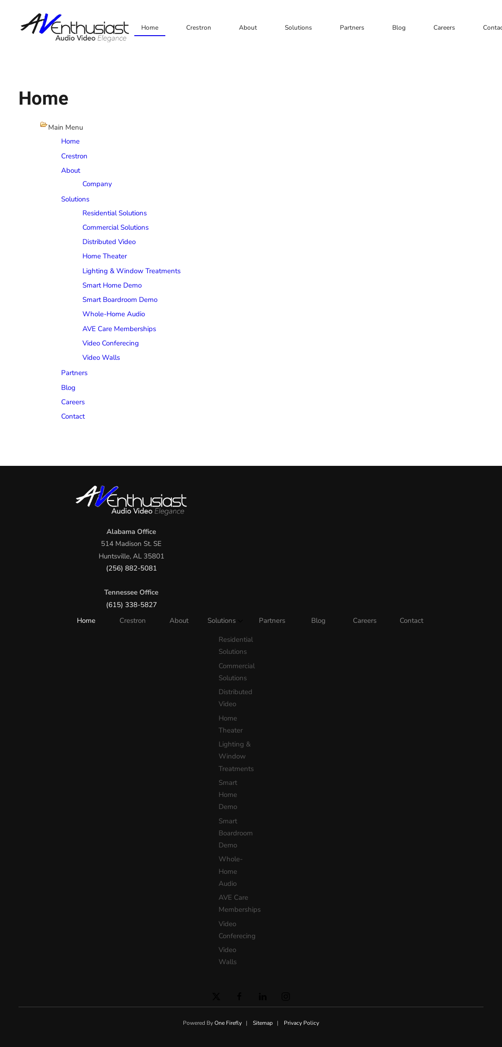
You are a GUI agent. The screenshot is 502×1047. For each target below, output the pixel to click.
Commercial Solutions (115, 227)
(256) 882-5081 (131, 568)
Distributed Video (109, 241)
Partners (352, 27)
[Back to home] (76, 27)
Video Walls (101, 357)
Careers (444, 27)
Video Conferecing (110, 343)
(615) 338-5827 (131, 604)
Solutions (75, 199)
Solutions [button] (298, 27)
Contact (73, 416)
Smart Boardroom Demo (119, 299)
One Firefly (228, 1023)
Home (149, 27)
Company (97, 183)
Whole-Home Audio (113, 314)
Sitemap (263, 1023)
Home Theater (104, 256)
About (248, 27)
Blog (399, 27)
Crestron (198, 27)
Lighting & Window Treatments (131, 271)
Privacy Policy (301, 1023)
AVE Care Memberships (119, 328)
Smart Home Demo (112, 285)
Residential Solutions (114, 213)
